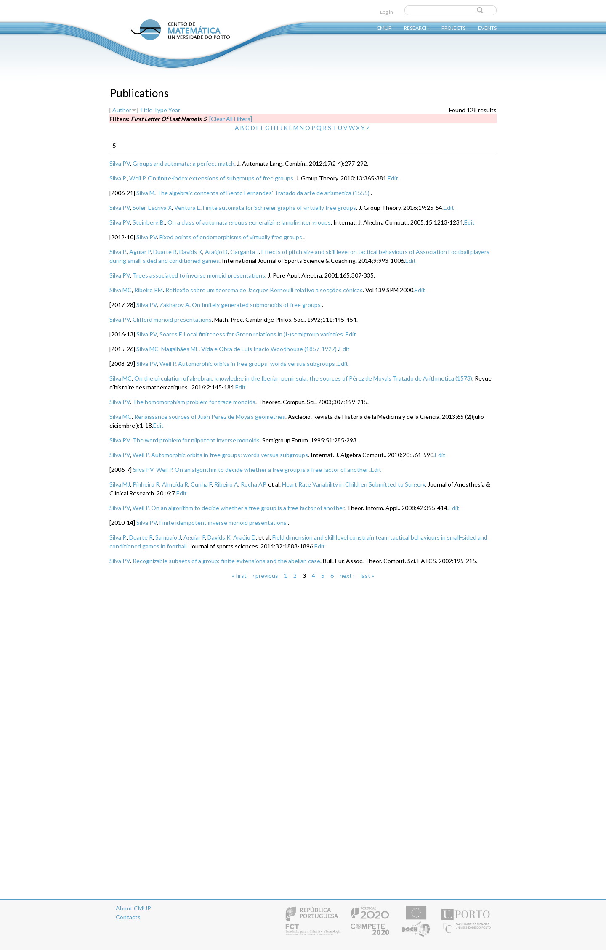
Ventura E (187, 207)
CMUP (384, 27)
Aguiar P (140, 251)
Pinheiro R (146, 484)
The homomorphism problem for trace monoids (194, 401)
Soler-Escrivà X (152, 207)
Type (160, 110)
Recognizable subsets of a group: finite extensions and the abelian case (226, 560)
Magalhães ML (180, 348)
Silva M (145, 192)
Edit (393, 178)
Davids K (190, 251)
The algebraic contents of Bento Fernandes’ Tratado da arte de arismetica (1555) (263, 192)
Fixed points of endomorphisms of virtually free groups (230, 237)
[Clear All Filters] (230, 118)
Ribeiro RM (148, 290)
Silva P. (118, 178)
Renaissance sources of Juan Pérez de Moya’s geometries (209, 416)
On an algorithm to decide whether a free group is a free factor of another (271, 469)
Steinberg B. (149, 222)
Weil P (137, 178)
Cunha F (201, 484)
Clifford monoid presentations (172, 319)
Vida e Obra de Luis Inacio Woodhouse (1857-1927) (269, 348)
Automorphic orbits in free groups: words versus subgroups (256, 363)
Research (416, 27)
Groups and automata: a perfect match (183, 163)
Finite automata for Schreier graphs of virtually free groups (279, 207)
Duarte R (165, 251)
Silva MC (120, 290)
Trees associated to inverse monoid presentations (199, 275)
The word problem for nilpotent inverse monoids (196, 440)
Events (487, 27)
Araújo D (216, 251)
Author (121, 110)
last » (367, 575)
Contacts (128, 917)
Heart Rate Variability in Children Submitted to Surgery (353, 484)
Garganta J (244, 251)
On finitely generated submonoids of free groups (256, 304)
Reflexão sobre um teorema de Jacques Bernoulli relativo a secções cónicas (264, 290)
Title (146, 110)
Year (174, 110)
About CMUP (133, 908)
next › (347, 575)
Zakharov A (174, 304)
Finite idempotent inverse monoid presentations (223, 522)
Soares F (170, 334)
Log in (386, 12)
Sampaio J (168, 537)
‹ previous (265, 575)
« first (239, 575)
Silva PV (119, 163)
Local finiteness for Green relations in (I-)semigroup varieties (263, 334)
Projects (453, 27)
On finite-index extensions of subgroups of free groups (220, 178)
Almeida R (175, 484)
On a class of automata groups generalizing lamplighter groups (249, 222)
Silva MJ (119, 484)
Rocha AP (253, 484)
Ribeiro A (226, 484)
